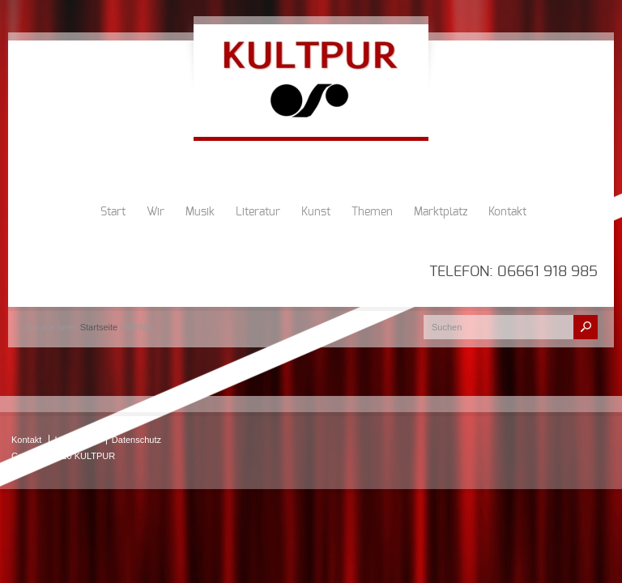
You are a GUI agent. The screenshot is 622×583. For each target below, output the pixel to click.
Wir (155, 212)
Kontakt (507, 212)
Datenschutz (136, 440)
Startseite (98, 327)
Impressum (76, 440)
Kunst (315, 212)
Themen (372, 212)
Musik (200, 212)
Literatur (258, 212)
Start (113, 212)
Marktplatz (440, 212)
